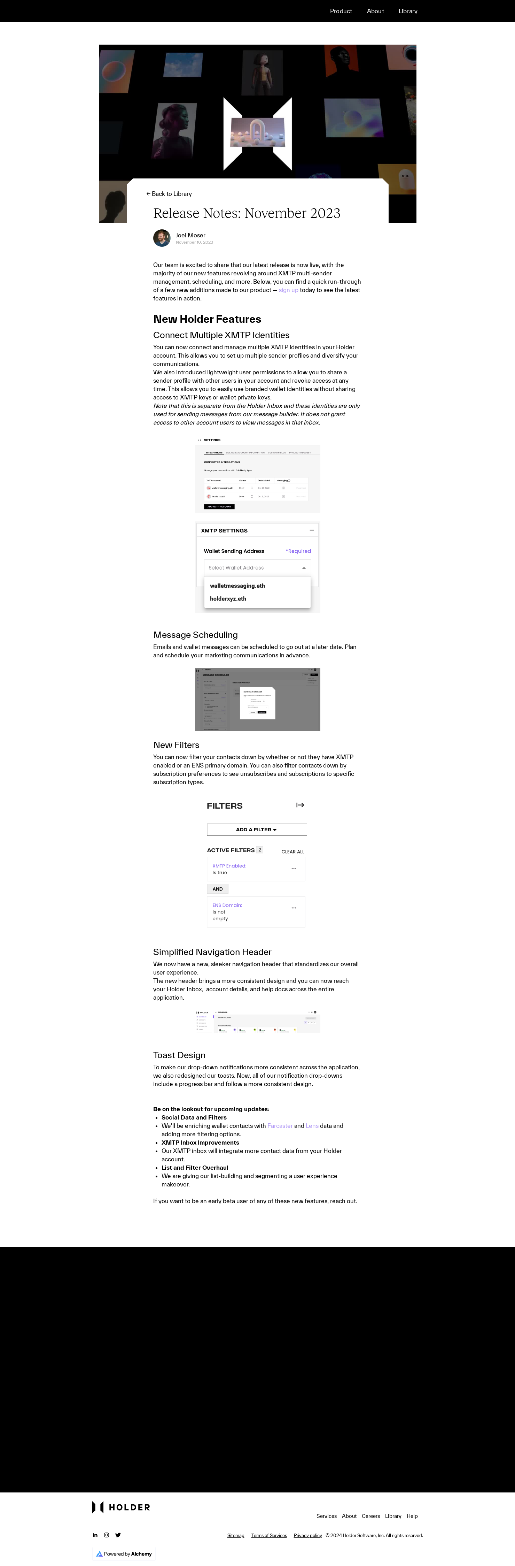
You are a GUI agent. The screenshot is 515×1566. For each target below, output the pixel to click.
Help (412, 1516)
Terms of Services (269, 1535)
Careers (371, 1516)
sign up (288, 290)
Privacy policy (308, 1535)
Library (408, 11)
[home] (136, 11)
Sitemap (235, 1535)
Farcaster (280, 1125)
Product (341, 11)
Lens (312, 1125)
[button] (346, 11)
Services (327, 1516)
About (375, 11)
